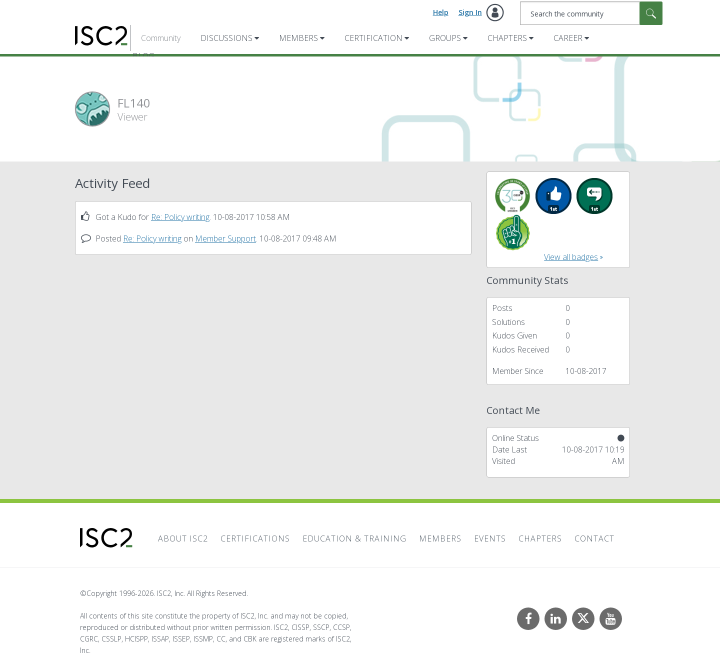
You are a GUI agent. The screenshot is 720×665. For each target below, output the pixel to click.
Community (160, 38)
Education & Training (354, 538)
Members (298, 38)
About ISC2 (183, 538)
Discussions (226, 38)
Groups (445, 38)
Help (440, 12)
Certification (373, 38)
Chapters (507, 38)
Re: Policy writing (180, 217)
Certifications (255, 538)
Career (568, 38)
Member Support (225, 238)
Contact (594, 538)
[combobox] (591, 13)
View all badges (571, 257)
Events (490, 538)
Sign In (470, 12)
